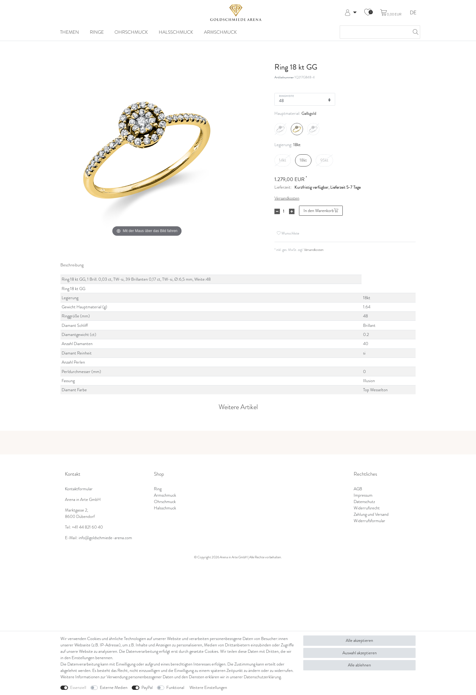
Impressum (363, 495)
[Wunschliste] (368, 12)
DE (413, 12)
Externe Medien (113, 687)
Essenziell (78, 687)
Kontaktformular (79, 489)
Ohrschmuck (131, 32)
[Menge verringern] (277, 211)
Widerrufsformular (369, 521)
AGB (358, 489)
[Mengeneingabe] (283, 211)
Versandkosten (286, 198)
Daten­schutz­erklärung (262, 677)
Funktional (175, 687)
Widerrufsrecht (367, 508)
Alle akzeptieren (359, 640)
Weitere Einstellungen (208, 687)
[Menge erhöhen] (291, 211)
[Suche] (414, 32)
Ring (158, 489)
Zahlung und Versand (371, 514)
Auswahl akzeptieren (359, 653)
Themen (69, 32)
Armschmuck (220, 32)
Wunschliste (288, 233)
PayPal (147, 687)
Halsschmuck (176, 32)
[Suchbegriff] (374, 32)
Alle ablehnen (359, 665)
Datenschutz (364, 502)
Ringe (97, 32)
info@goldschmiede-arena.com (105, 538)
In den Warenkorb (321, 211)
